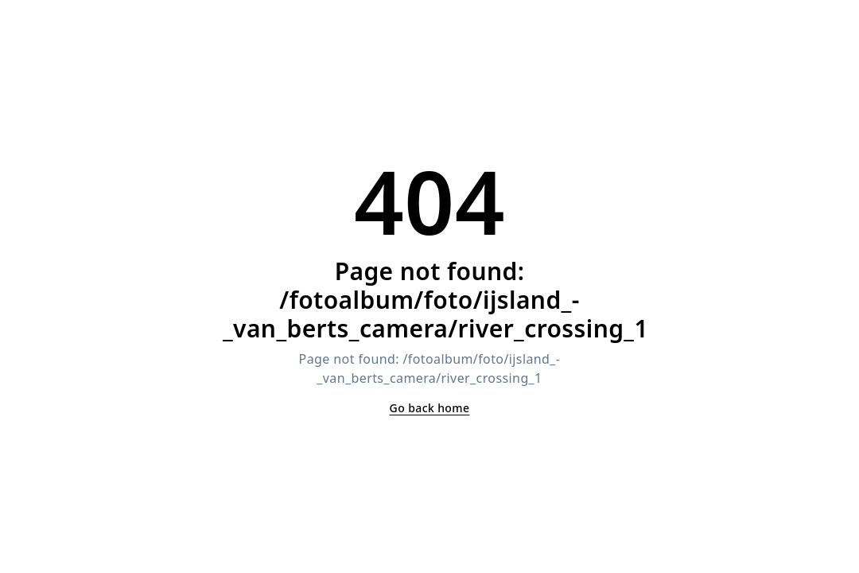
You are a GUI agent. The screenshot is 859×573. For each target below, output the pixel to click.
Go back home (430, 407)
